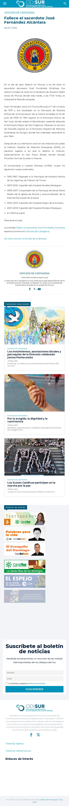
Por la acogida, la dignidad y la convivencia (27, 420)
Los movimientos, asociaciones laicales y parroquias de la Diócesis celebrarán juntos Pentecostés (34, 354)
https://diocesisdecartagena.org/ (34, 277)
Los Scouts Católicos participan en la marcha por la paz (31, 484)
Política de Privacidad (48, 800)
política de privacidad (36, 683)
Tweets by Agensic (14, 743)
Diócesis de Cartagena (19, 13)
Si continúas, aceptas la (25, 683)
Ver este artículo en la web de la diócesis (25, 238)
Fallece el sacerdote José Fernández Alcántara (40, 227)
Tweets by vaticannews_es (18, 751)
